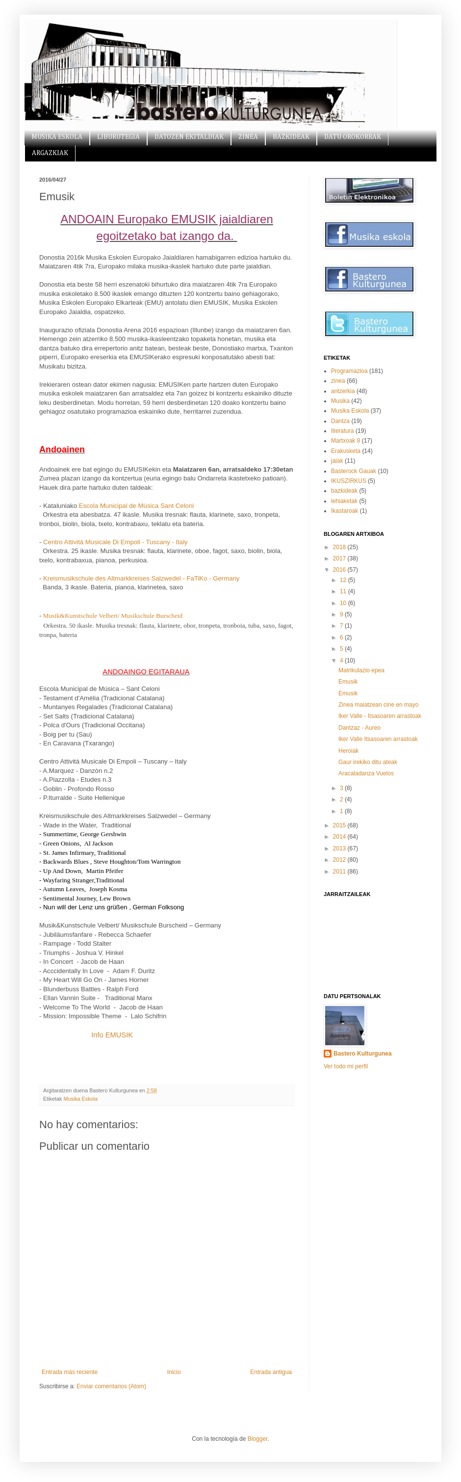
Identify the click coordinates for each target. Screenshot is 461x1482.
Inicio (174, 1372)
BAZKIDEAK (291, 136)
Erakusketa (345, 451)
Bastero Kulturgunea (362, 1053)
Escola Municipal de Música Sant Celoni (136, 505)
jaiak (337, 460)
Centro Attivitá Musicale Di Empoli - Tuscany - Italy (115, 542)
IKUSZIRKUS (348, 480)
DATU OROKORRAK (352, 136)
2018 (340, 547)
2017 (340, 558)
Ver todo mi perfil (346, 1066)
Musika (340, 400)
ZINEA (248, 136)
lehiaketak (344, 501)
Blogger (258, 1438)
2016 (340, 569)
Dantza (340, 421)
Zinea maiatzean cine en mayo (378, 704)
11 (344, 591)
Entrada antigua (271, 1372)
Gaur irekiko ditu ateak (367, 762)
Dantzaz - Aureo (359, 727)
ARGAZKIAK (50, 153)
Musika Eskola (80, 1099)
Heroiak (348, 750)
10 (344, 603)
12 (344, 580)
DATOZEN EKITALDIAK (189, 136)
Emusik (348, 681)
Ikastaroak (344, 510)
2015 (340, 825)
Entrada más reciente (70, 1372)
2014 (340, 836)
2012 (340, 859)
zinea (338, 380)
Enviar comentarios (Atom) (111, 1386)
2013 (340, 848)
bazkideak (344, 490)
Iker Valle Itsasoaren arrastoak (378, 739)
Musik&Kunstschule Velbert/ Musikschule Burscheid (112, 615)
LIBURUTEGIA (118, 136)
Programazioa (349, 371)
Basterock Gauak (353, 471)
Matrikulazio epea (361, 670)
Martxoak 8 (345, 440)
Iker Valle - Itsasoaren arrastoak (379, 716)
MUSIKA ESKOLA (56, 136)
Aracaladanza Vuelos (366, 773)
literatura (342, 430)
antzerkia (343, 391)
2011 (340, 871)
